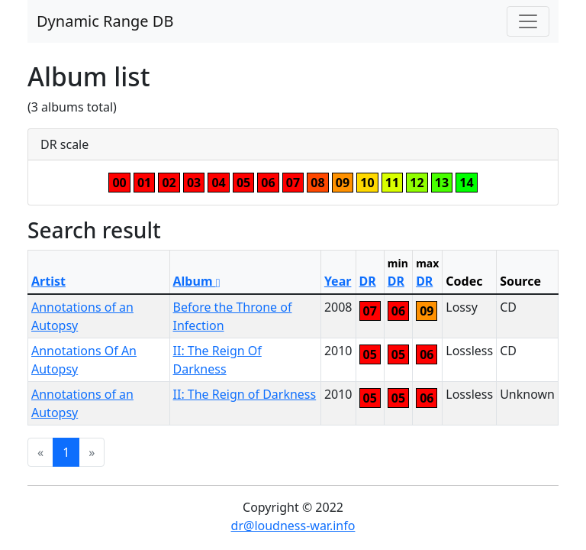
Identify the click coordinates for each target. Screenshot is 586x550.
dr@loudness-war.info (293, 525)
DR (367, 281)
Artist (48, 281)
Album (197, 281)
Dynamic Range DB (105, 21)
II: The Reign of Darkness (245, 394)
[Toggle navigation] (528, 21)
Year (338, 281)
